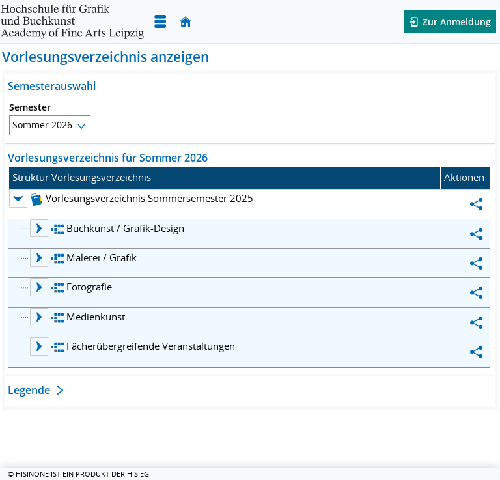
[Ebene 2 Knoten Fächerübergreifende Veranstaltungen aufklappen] (39, 346)
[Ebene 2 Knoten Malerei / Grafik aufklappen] (39, 258)
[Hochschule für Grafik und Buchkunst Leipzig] (72, 21)
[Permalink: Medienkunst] (476, 322)
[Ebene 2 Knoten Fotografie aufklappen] (39, 287)
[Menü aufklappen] (160, 21)
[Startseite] (185, 22)
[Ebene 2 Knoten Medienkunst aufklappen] (39, 317)
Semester (30, 107)
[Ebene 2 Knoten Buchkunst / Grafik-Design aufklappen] (39, 228)
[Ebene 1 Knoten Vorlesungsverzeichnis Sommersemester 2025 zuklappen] (18, 199)
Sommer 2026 (42, 125)
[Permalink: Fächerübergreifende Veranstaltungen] (476, 351)
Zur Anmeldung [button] (455, 22)
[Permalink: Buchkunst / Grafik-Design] (476, 233)
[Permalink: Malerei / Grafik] (476, 263)
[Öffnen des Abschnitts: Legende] (250, 391)
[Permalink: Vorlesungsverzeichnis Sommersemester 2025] (476, 203)
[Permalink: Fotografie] (476, 292)
